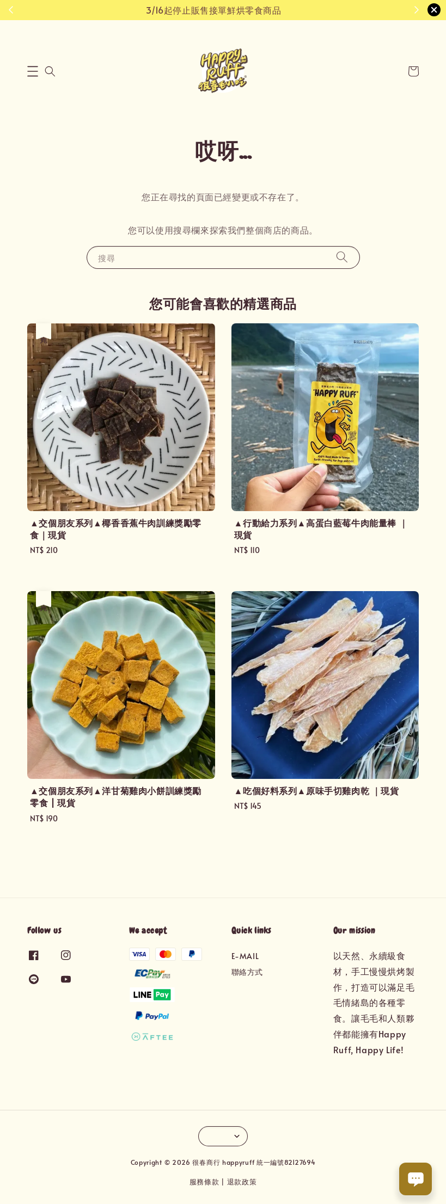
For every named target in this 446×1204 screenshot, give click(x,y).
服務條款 (204, 1182)
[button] (33, 71)
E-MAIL (245, 956)
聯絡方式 (247, 972)
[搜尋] (342, 257)
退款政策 (242, 1182)
